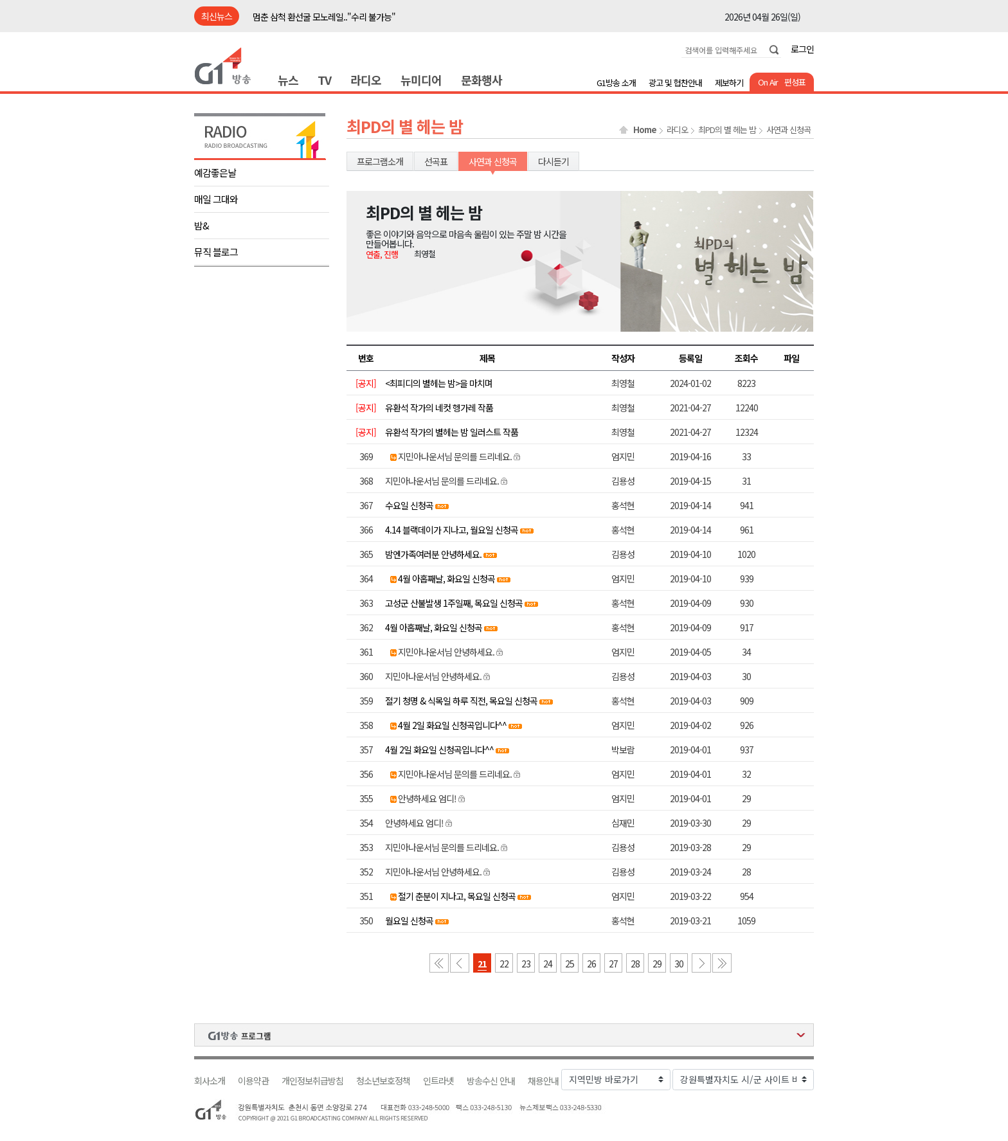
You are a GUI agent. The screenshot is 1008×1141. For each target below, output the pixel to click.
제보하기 (729, 82)
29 (657, 963)
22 (504, 963)
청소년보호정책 (383, 1080)
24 (547, 963)
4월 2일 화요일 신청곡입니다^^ (452, 725)
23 (525, 963)
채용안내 (543, 1080)
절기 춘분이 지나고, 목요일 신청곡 (457, 896)
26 (591, 963)
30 (678, 963)
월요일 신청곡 (409, 920)
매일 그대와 (216, 199)
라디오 (365, 79)
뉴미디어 (421, 79)
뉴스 (288, 79)
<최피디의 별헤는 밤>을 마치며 (438, 383)
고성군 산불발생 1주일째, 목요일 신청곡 (454, 603)
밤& (201, 225)
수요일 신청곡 (409, 505)
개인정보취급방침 (312, 1080)
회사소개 (209, 1080)
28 (635, 963)
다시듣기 (553, 161)
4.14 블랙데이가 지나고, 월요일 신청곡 (451, 529)
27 (613, 963)
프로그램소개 (380, 161)
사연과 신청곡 (788, 130)
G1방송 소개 (616, 82)
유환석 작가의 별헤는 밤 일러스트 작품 (451, 432)
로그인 (802, 48)
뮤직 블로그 (216, 251)
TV (324, 79)
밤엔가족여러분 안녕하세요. (433, 554)
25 (569, 963)
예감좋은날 (215, 172)
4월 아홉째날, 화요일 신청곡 (446, 578)
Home (644, 130)
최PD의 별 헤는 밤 (727, 130)
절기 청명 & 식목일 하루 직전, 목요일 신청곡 (461, 700)
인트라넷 (438, 1080)
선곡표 (435, 161)
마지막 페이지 (722, 963)
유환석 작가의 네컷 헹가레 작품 (439, 407)
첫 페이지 (439, 963)
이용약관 (253, 1080)
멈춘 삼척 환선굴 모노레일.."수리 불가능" (324, 16)
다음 (701, 963)
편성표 (795, 82)
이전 (459, 963)
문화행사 (481, 79)
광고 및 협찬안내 (675, 82)
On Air (768, 82)
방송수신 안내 (491, 1080)
